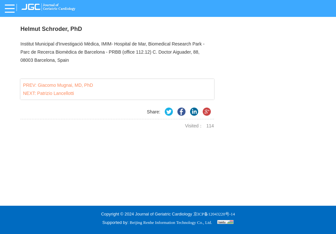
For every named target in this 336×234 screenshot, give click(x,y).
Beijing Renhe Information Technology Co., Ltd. (171, 222)
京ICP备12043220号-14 (214, 214)
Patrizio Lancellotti (55, 93)
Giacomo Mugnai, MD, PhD (65, 85)
